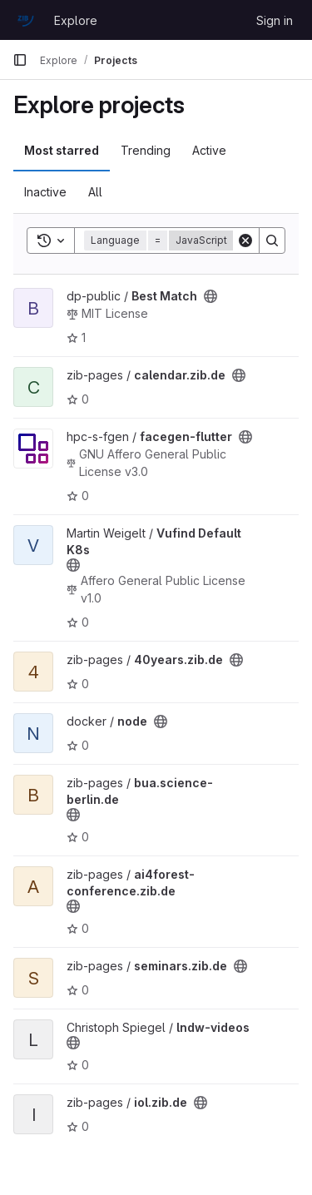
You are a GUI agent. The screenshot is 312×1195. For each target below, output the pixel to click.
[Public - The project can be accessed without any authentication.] (210, 296)
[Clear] (245, 240)
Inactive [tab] (45, 192)
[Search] (272, 240)
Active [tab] (209, 150)
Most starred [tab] (61, 150)
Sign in (274, 20)
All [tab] (95, 192)
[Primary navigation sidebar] (20, 60)
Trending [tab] (146, 150)
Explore (75, 20)
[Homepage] (25, 20)
